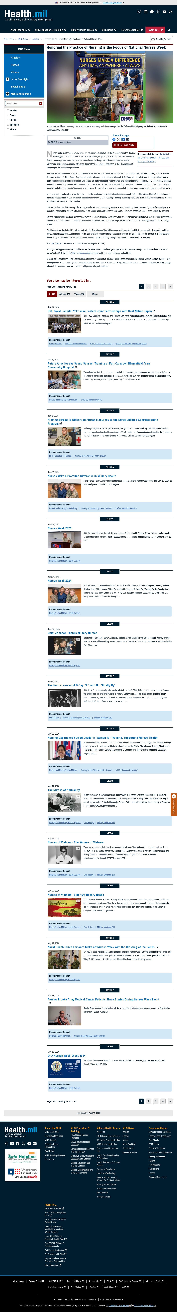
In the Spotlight (20, 79)
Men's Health (102, 1192)
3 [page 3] (155, 286)
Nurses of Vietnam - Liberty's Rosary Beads (76, 895)
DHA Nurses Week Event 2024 (67, 1056)
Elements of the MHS (54, 1136)
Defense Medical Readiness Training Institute (82, 1150)
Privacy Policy (35, 1281)
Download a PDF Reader (119, 1305)
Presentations (154, 1164)
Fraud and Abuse (74, 1281)
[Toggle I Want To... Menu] (162, 30)
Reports (152, 1173)
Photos (15, 65)
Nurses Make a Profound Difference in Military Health (82, 476)
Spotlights (14, 125)
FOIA (109, 1281)
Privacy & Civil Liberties (107, 1184)
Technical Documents (158, 1177)
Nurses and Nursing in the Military (153, 159)
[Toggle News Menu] (115, 30)
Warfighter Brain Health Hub (108, 1140)
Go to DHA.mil (55, 343)
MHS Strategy (51, 1140)
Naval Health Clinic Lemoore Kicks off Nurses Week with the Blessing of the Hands (101, 947)
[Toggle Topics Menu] (96, 30)
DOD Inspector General (128, 1281)
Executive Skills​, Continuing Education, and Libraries (82, 1157)
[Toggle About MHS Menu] (29, 30)
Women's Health (103, 1196)
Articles (15, 57)
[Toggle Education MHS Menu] (65, 30)
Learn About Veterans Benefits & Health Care (54, 1238)
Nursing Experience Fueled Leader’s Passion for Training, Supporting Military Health (103, 738)
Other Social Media (124, 145)
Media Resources (21, 93)
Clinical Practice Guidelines (160, 1132)
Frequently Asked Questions (160, 1152)
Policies (152, 1160)
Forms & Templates (157, 1148)
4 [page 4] (162, 286)
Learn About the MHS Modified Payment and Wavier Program (54, 1229)
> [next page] (170, 286)
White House (109, 1287)
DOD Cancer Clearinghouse (108, 1136)
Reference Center (130, 30)
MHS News (107, 30)
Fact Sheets (154, 1140)
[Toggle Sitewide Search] (169, 30)
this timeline (56, 243)
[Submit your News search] (40, 103)
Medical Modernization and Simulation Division (82, 1171)
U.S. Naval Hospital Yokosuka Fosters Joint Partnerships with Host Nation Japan (100, 311)
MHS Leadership (52, 1132)
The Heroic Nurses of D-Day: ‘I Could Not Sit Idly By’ (81, 685)
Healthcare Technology (106, 1173)
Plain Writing (76, 1287)
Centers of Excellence (106, 1169)
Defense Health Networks (76, 343)
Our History (54, 717)
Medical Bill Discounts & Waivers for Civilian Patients (108, 1179)
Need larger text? (161, 39)
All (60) (52, 294)
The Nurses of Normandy (64, 790)
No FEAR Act (54, 1281)
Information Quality (153, 1281)
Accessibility (94, 1281)
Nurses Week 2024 (60, 528)
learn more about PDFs (144, 1305)
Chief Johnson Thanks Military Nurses (72, 633)
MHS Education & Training (49, 30)
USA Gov (92, 1287)
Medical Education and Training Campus (80, 1164)
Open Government (55, 1287)
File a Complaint (51, 1265)
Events (13, 115)
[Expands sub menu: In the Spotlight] (7, 79)
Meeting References (157, 1156)
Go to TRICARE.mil (53, 1208)
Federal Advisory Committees (52, 1146)
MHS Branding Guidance (55, 1155)
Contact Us (49, 1159)
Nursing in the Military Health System (154, 156)
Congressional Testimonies (160, 1136)
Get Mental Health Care (54, 1250)
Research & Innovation (106, 1188)
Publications (154, 1169)
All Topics (101, 1132)
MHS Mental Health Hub (107, 1144)
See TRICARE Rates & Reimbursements (54, 1245)
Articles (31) (64, 294)
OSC (124, 1287)
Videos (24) (79, 294)
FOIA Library (154, 1144)
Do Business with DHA (54, 1254)
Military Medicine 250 (103, 717)
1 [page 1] (141, 286)
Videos (15, 72)
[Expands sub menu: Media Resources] (7, 94)
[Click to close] (174, 796)
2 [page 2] (148, 286)
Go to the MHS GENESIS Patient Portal (55, 1221)
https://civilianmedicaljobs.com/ (85, 253)
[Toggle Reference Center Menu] (142, 30)
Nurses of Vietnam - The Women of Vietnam (76, 842)
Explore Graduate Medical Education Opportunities (55, 1260)
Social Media (18, 86)
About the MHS (19, 30)
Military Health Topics (82, 30)
